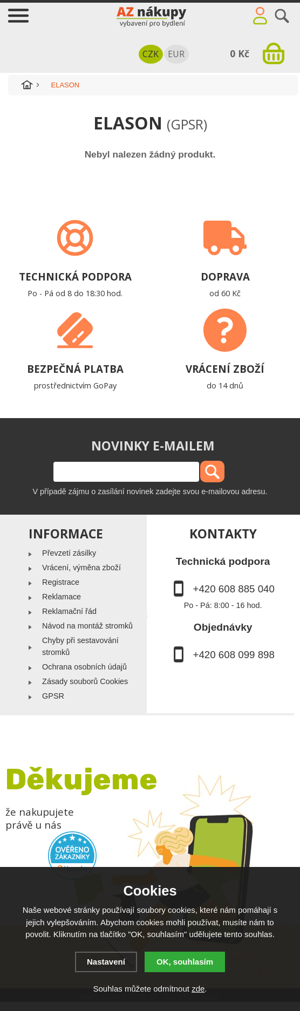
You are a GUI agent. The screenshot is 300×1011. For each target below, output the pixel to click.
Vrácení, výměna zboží (81, 567)
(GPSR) (187, 124)
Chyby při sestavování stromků (80, 646)
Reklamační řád (69, 611)
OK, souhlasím (184, 961)
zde (198, 988)
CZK (150, 54)
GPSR (53, 696)
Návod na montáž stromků (87, 625)
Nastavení (106, 961)
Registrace (60, 582)
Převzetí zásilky (69, 553)
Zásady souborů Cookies (85, 681)
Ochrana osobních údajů (84, 666)
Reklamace (61, 596)
